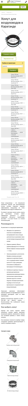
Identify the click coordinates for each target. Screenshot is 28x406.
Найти (23, 7)
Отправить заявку (9, 54)
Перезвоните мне (9, 58)
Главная (3, 12)
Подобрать (13, 70)
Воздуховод (9, 12)
